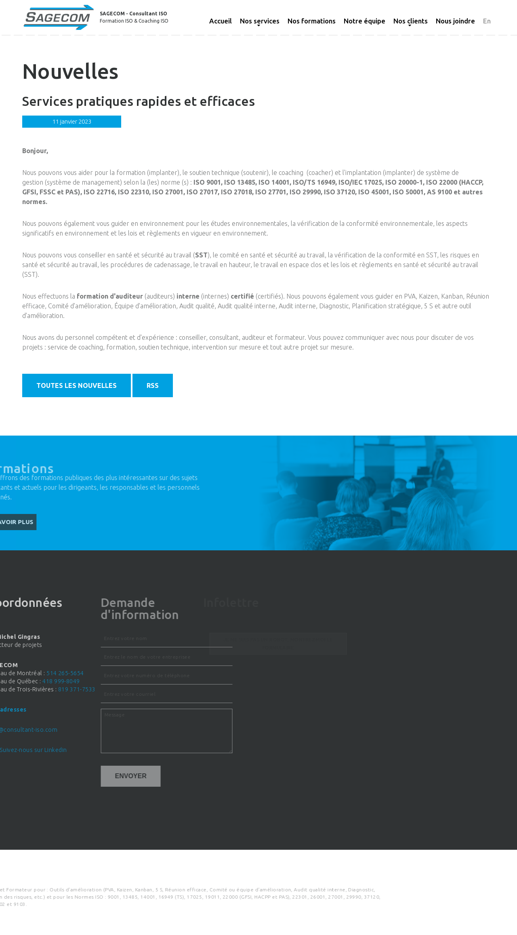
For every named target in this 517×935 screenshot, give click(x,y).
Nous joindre (455, 21)
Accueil (220, 21)
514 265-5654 (22, 673)
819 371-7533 (34, 689)
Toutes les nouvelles (76, 385)
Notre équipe (364, 21)
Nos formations (312, 21)
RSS (153, 385)
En (487, 21)
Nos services (260, 21)
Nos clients (410, 21)
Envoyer (74, 776)
